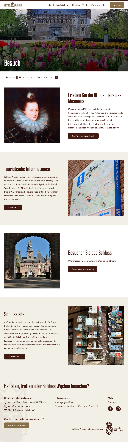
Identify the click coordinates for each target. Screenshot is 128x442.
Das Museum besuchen (85, 136)
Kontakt (117, 5)
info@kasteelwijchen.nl (24, 410)
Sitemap (112, 402)
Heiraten (76, 5)
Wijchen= (14, 208)
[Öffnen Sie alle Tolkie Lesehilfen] (56, 77)
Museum (95, 5)
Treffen (86, 5)
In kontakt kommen (16, 425)
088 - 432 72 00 (24, 406)
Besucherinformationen (82, 269)
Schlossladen (16, 357)
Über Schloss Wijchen (59, 5)
